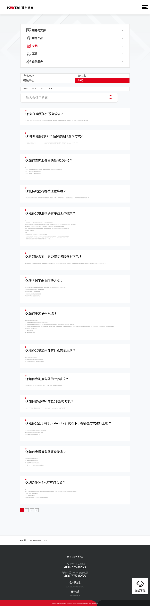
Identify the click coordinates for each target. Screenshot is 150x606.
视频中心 (28, 80)
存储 (50, 88)
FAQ (81, 80)
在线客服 (140, 585)
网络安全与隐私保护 (61, 602)
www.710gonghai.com (93, 602)
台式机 (34, 88)
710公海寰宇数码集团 (35, 539)
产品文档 (28, 75)
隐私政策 (54, 602)
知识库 (82, 75)
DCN (45, 539)
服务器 (25, 88)
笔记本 (43, 88)
